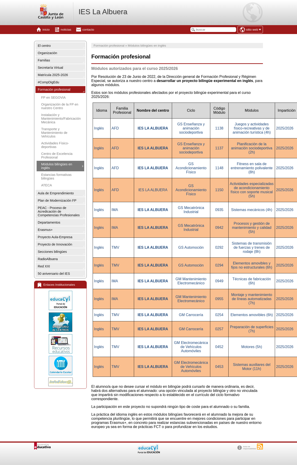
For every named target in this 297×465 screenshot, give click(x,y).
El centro (44, 46)
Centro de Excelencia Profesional (57, 155)
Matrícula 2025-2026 (53, 75)
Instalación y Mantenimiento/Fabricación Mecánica (61, 118)
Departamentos (49, 222)
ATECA (46, 185)
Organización (47, 53)
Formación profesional (54, 89)
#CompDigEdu (48, 82)
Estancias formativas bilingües (56, 176)
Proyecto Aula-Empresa (55, 237)
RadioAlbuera (48, 259)
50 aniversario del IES (54, 273)
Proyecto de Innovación (55, 244)
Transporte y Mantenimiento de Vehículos (54, 132)
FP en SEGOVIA (53, 97)
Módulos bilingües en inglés (56, 166)
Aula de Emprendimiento (56, 193)
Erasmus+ (45, 230)
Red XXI (44, 266)
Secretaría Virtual (50, 67)
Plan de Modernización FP (57, 200)
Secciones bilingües (52, 252)
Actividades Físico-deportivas (55, 145)
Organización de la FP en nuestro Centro (59, 106)
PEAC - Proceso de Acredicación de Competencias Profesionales (59, 211)
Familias (44, 60)
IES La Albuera (102, 12)
